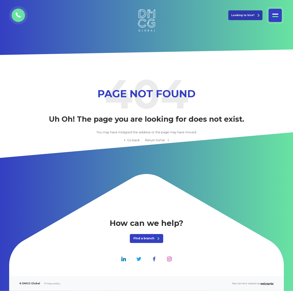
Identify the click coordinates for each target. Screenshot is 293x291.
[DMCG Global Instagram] (169, 259)
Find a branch (146, 238)
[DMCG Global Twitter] (138, 259)
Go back (133, 140)
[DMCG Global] (146, 20)
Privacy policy (52, 283)
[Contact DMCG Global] (18, 15)
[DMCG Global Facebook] (154, 259)
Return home (155, 140)
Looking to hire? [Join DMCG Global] (245, 15)
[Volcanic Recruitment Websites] (267, 283)
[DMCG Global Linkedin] (123, 259)
